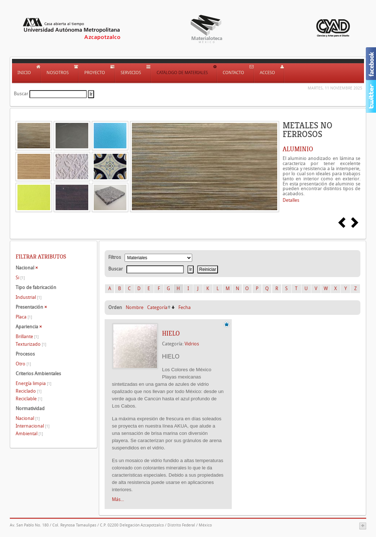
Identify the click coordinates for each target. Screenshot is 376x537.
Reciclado (28, 391)
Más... (118, 499)
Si (20, 277)
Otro (23, 363)
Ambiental (29, 433)
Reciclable (29, 398)
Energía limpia (33, 383)
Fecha (184, 307)
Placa (24, 317)
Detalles (291, 200)
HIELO (171, 333)
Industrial (28, 297)
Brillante (27, 336)
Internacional (32, 426)
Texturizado (31, 344)
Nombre (134, 307)
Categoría (157, 307)
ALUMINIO (298, 149)
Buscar (21, 93)
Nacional (28, 418)
